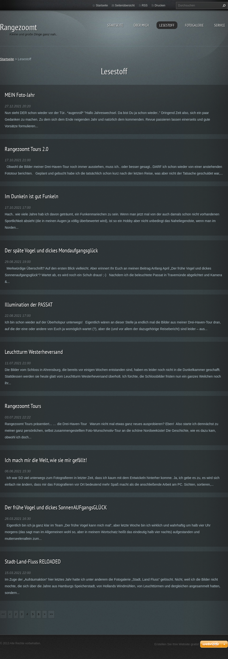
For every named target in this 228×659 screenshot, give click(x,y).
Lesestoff (167, 25)
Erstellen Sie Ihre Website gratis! (176, 644)
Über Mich (141, 25)
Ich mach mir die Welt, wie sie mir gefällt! (46, 460)
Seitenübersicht (125, 5)
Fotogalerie (194, 25)
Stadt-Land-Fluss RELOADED (33, 561)
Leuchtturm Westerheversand (34, 352)
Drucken (160, 5)
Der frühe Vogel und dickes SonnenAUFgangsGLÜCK (56, 507)
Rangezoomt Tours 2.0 (26, 149)
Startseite (115, 25)
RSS (145, 5)
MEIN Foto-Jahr (20, 95)
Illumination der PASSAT (29, 304)
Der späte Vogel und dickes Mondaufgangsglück (51, 250)
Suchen (223, 5)
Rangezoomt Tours (23, 406)
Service (219, 25)
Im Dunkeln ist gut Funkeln (31, 196)
